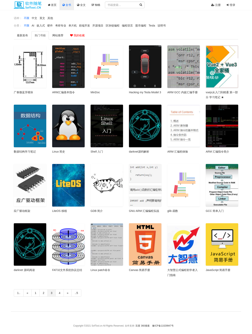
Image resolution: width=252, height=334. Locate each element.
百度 (137, 325)
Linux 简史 (58, 151)
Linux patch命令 (100, 270)
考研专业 (60, 25)
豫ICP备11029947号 (163, 325)
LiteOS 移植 (59, 210)
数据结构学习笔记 (25, 151)
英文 (42, 18)
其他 (50, 18)
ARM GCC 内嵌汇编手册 (182, 92)
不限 (26, 18)
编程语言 (127, 25)
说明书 (162, 25)
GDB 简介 (97, 210)
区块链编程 (113, 25)
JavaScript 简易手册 (218, 270)
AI (33, 25)
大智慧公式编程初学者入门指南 (182, 272)
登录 (231, 4)
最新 (22, 35)
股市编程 (140, 25)
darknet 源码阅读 (24, 270)
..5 (76, 293)
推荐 (57, 35)
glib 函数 (172, 210)
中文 (34, 18)
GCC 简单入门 (215, 210)
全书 (66, 4)
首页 (52, 4)
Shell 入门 (97, 151)
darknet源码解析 (139, 151)
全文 (81, 4)
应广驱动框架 (22, 210)
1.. (18, 293)
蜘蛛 (96, 4)
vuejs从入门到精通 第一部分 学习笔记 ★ (222, 95)
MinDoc (95, 92)
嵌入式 (41, 25)
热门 (40, 35)
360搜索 (145, 325)
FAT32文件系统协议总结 (67, 270)
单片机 (73, 25)
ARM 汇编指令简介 (217, 151)
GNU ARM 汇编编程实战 (144, 210)
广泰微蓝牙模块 (23, 92)
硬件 (50, 25)
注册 (216, 4)
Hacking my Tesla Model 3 (145, 92)
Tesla (152, 25)
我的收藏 (77, 35)
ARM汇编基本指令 (63, 92)
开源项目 (97, 25)
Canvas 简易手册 (139, 270)
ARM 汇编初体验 (177, 151)
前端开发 (84, 25)
